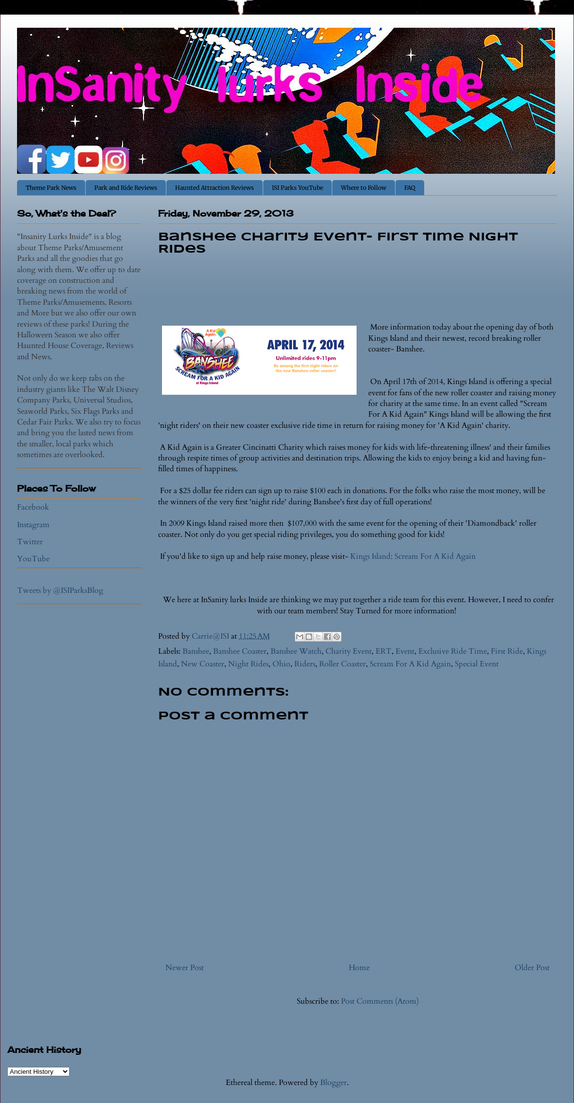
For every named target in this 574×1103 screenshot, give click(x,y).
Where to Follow (363, 187)
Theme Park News (51, 187)
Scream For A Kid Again (410, 664)
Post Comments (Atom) (380, 1001)
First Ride (507, 651)
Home (359, 967)
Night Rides (248, 664)
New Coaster (202, 664)
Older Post (532, 967)
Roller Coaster (342, 664)
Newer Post (184, 967)
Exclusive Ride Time (452, 651)
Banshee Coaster (240, 651)
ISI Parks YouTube (297, 187)
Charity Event (348, 651)
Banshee (195, 651)
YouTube (33, 558)
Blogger (333, 1082)
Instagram (33, 524)
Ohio (281, 664)
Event (404, 651)
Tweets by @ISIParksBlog (60, 590)
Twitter (30, 541)
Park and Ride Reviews (125, 187)
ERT (384, 651)
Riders (304, 664)
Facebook (33, 507)
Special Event (477, 664)
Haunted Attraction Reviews (214, 187)
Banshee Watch (296, 651)
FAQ (409, 187)
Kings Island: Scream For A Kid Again (413, 556)
